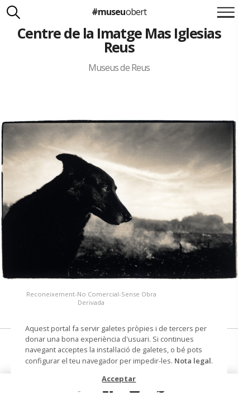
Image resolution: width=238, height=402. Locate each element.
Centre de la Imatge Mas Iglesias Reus (119, 39)
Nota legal (192, 361)
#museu (119, 12)
